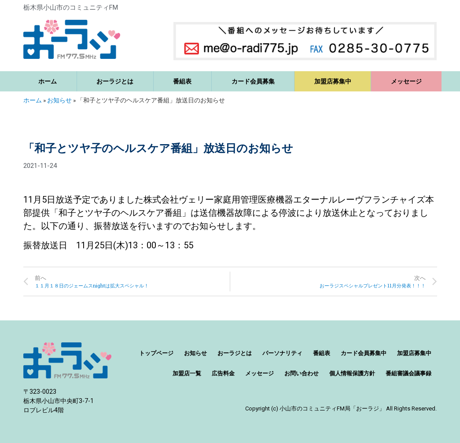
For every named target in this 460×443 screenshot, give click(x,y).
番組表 (182, 81)
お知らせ (59, 100)
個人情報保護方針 (352, 373)
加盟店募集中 (332, 81)
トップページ (156, 353)
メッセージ (406, 81)
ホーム (47, 81)
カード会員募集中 (363, 353)
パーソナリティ (282, 353)
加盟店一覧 (187, 373)
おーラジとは (114, 81)
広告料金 (223, 373)
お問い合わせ (301, 373)
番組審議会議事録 (408, 373)
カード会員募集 (253, 81)
